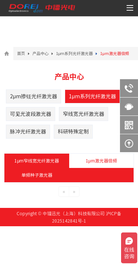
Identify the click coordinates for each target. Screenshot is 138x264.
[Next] (74, 191)
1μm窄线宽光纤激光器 (36, 160)
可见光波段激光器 (30, 114)
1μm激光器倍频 (101, 160)
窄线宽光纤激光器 (83, 114)
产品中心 (40, 53)
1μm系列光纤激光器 (74, 53)
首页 (21, 53)
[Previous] (64, 191)
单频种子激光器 (36, 175)
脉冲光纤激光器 (28, 131)
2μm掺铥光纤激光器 (33, 96)
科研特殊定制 (73, 131)
